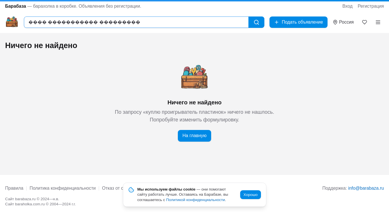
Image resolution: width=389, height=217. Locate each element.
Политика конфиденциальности (63, 188)
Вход (347, 6)
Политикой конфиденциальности (195, 200)
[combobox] (136, 22)
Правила (14, 188)
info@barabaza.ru (366, 188)
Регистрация (371, 6)
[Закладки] (365, 22)
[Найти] (256, 22)
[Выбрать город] (343, 22)
